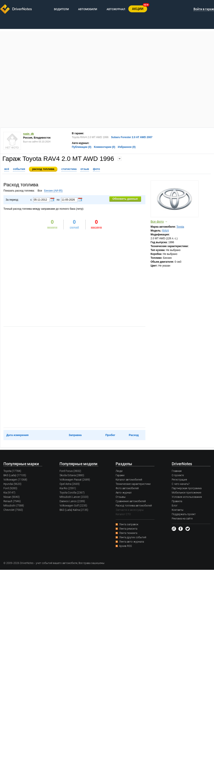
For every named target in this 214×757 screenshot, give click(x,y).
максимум (96, 227)
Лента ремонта (128, 528)
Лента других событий (132, 537)
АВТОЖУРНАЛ (116, 9)
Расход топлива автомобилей (134, 505)
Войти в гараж (204, 9)
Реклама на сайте (182, 518)
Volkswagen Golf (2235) (73, 505)
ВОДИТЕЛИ (61, 9)
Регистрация (179, 479)
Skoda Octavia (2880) (72, 475)
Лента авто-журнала (131, 541)
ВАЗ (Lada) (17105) (14, 475)
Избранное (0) (126, 147)
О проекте (178, 475)
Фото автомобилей (127, 488)
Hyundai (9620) (12, 484)
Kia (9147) (9, 492)
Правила (177, 501)
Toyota (180, 226)
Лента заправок (128, 524)
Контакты (177, 509)
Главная (177, 471)
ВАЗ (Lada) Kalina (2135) (74, 509)
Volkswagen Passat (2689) (75, 479)
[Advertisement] (47, 78)
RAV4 (165, 230)
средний (74, 227)
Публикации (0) (81, 147)
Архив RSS (125, 546)
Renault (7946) (12, 501)
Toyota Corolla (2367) (72, 492)
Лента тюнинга (128, 533)
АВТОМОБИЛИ (87, 9)
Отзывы (121, 496)
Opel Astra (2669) (70, 484)
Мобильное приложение (186, 492)
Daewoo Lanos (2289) (72, 501)
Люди (119, 471)
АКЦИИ (137, 9)
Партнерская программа (186, 488)
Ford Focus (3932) (70, 471)
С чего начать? (180, 484)
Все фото (157, 221)
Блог (175, 505)
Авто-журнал (124, 492)
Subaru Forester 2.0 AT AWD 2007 (132, 137)
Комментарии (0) (104, 147)
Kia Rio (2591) (68, 488)
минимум (52, 227)
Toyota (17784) (12, 471)
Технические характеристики (133, 484)
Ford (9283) (10, 488)
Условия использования (187, 496)
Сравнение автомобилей (131, 501)
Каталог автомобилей (129, 479)
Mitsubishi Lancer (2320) (74, 496)
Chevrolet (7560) (13, 509)
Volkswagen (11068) (15, 479)
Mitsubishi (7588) (13, 505)
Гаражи (120, 475)
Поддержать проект (184, 514)
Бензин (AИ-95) (53, 190)
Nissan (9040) (11, 496)
